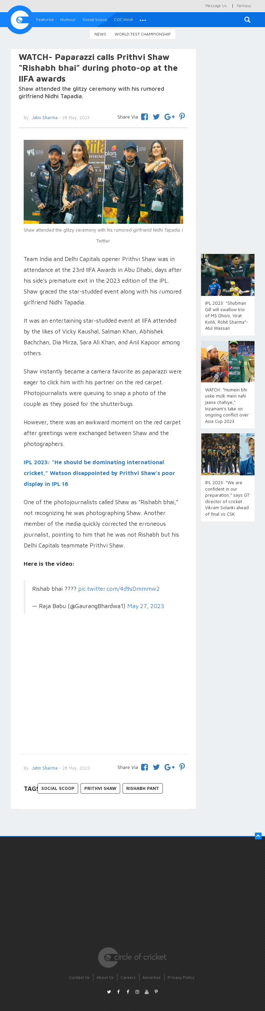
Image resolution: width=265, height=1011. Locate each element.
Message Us (216, 5)
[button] (142, 19)
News (100, 34)
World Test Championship (143, 34)
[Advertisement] (104, 692)
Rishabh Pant (142, 788)
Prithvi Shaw (100, 788)
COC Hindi (123, 19)
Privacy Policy (181, 977)
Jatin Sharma (44, 768)
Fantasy (244, 5)
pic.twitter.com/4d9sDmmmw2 (119, 588)
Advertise (151, 977)
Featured (44, 19)
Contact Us (79, 977)
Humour (68, 19)
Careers (128, 977)
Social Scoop (95, 19)
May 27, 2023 (145, 605)
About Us (105, 977)
